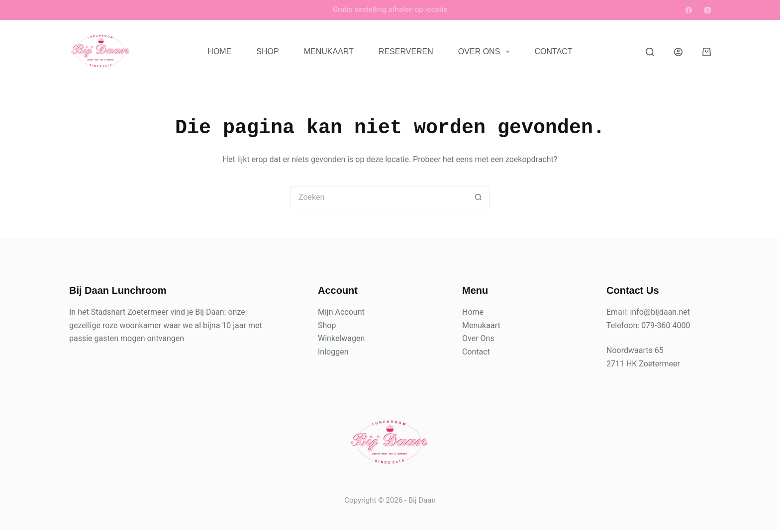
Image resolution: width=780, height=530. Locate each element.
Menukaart (329, 51)
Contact (554, 51)
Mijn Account (341, 312)
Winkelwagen (341, 338)
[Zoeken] (650, 52)
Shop (267, 51)
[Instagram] (707, 10)
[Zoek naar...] (379, 197)
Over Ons (486, 52)
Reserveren (406, 51)
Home (219, 51)
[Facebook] (688, 10)
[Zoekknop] (478, 197)
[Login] (678, 52)
